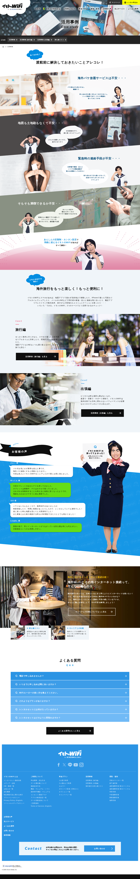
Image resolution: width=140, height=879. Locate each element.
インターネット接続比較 (12, 780)
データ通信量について (39, 783)
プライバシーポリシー (12, 797)
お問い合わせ (9, 831)
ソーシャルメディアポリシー (14, 803)
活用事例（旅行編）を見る (36, 357)
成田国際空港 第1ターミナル (120, 786)
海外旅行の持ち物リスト (94, 786)
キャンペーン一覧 (65, 795)
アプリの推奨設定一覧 (39, 797)
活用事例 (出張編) (43, 40)
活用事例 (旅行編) (26, 40)
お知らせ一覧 (8, 789)
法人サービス (9, 821)
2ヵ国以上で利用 (65, 783)
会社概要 (7, 792)
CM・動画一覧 (9, 786)
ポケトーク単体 (69, 789)
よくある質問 (9, 826)
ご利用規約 (35, 803)
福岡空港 (113, 800)
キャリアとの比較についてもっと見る (91, 612)
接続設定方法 (35, 786)
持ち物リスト (59, 40)
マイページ (116, 2)
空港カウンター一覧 (117, 780)
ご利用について (37, 776)
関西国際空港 (114, 797)
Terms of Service (42, 806)
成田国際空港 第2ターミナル (120, 789)
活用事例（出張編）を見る (102, 413)
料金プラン (63, 776)
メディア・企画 (9, 783)
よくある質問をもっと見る (69, 731)
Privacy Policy (14, 800)
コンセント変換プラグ (39, 795)
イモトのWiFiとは (11, 776)
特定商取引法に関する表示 (13, 795)
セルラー (62, 786)
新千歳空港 (113, 783)
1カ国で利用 (63, 780)
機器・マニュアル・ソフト (40, 789)
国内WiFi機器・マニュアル (40, 792)
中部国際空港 (114, 795)
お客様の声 (8, 817)
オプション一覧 (64, 792)
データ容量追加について (39, 800)
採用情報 (7, 835)
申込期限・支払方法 (38, 780)
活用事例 (12, 40)
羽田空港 (113, 792)
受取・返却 (114, 776)
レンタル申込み (132, 2)
